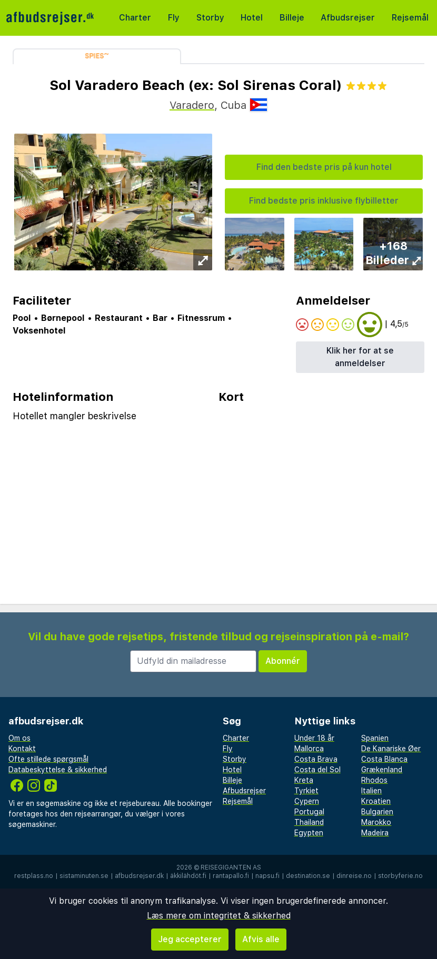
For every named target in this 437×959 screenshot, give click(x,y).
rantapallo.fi (231, 876)
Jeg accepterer (190, 939)
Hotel (252, 18)
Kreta (303, 780)
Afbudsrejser (348, 18)
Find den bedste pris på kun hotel (324, 167)
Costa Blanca (384, 759)
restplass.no (33, 876)
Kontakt (22, 748)
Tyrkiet (306, 790)
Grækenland (381, 769)
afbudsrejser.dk (139, 876)
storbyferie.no (400, 876)
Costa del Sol (317, 769)
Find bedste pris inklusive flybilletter (324, 201)
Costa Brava (315, 759)
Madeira (375, 833)
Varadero (192, 105)
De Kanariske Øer (391, 748)
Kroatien (376, 801)
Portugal (309, 811)
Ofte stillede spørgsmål (48, 759)
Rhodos (374, 780)
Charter (135, 18)
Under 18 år (314, 738)
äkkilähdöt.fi (188, 876)
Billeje (292, 18)
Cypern (306, 801)
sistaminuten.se (83, 876)
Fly (174, 18)
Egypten (308, 833)
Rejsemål (410, 18)
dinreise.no (354, 876)
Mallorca (309, 748)
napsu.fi (267, 876)
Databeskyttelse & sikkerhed (57, 769)
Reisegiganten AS (231, 867)
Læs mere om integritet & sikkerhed (219, 916)
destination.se (308, 876)
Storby (210, 18)
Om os (19, 738)
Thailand (309, 822)
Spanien (375, 738)
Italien (371, 790)
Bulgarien (377, 811)
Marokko (376, 822)
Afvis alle (261, 939)
